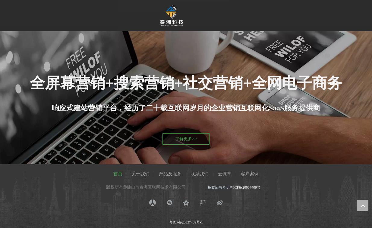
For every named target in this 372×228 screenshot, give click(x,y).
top (362, 205)
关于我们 (140, 173)
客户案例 (250, 173)
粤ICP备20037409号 (246, 187)
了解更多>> (186, 139)
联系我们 (200, 173)
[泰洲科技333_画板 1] (171, 15)
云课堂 (225, 173)
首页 (117, 173)
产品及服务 (170, 173)
